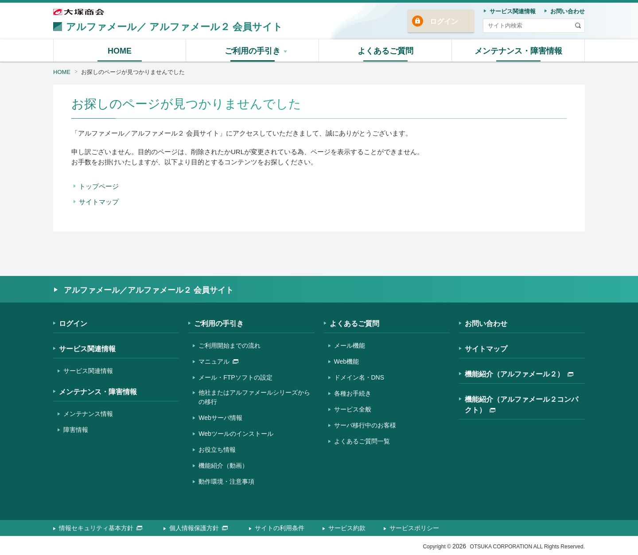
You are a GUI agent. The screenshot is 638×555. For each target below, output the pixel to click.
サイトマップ (99, 202)
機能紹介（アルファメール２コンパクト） (521, 405)
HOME (61, 72)
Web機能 (346, 361)
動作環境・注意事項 (226, 481)
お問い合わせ (486, 323)
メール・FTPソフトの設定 (235, 377)
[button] (252, 50)
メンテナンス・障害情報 (98, 392)
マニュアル (218, 361)
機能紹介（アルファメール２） (519, 374)
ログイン (444, 21)
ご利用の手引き (219, 323)
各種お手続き (352, 393)
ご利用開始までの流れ (229, 345)
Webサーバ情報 (220, 417)
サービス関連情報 (87, 349)
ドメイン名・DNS (359, 377)
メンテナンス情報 (88, 413)
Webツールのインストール (235, 433)
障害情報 (75, 429)
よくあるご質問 (354, 323)
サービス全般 (352, 409)
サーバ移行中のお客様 (365, 425)
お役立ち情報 (217, 449)
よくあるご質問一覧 (362, 441)
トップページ (99, 186)
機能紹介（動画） (223, 465)
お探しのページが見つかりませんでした (133, 72)
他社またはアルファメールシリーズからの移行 (254, 397)
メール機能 (349, 345)
